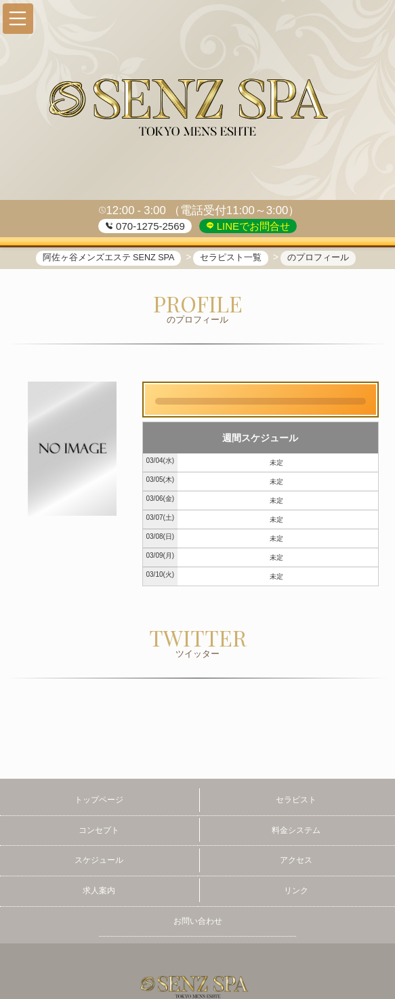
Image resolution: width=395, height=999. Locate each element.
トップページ (99, 799)
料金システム (296, 830)
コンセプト (99, 830)
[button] (18, 18)
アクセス (296, 860)
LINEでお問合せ (252, 226)
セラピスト (296, 799)
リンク (296, 890)
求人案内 (99, 890)
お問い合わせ (197, 921)
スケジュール (99, 860)
